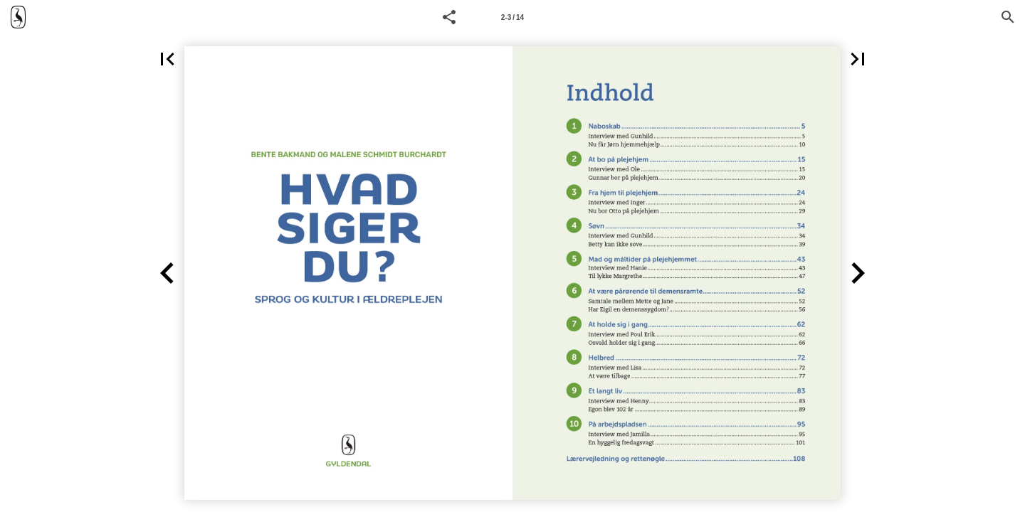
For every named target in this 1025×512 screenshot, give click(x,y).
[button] (449, 17)
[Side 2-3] (512, 17)
